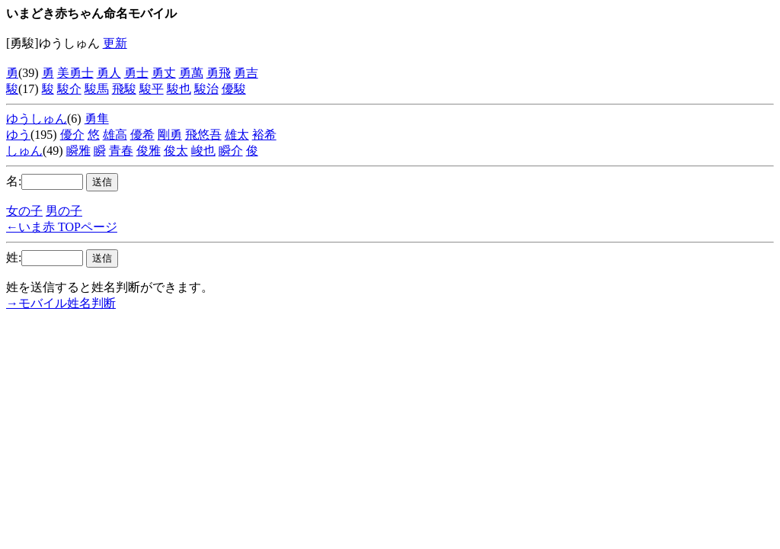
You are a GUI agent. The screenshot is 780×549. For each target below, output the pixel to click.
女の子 (24, 210)
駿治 (206, 88)
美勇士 (75, 72)
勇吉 (246, 72)
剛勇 (170, 134)
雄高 (115, 134)
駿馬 (97, 88)
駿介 (69, 88)
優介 (72, 134)
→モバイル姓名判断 (61, 303)
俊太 (176, 150)
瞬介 (231, 150)
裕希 (264, 134)
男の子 (64, 210)
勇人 (109, 72)
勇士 (136, 72)
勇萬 (191, 72)
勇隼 (97, 118)
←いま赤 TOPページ (61, 226)
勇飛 (218, 72)
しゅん (24, 150)
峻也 (203, 150)
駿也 (179, 88)
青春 (121, 150)
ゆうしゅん (36, 118)
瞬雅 (78, 150)
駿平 (151, 88)
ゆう (18, 134)
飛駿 (124, 88)
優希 (142, 134)
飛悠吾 (203, 134)
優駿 (234, 88)
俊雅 (148, 150)
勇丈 (164, 72)
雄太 (237, 134)
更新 (115, 43)
